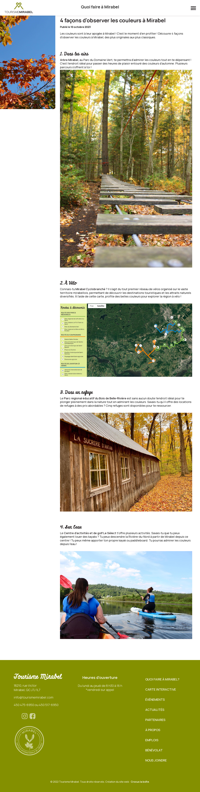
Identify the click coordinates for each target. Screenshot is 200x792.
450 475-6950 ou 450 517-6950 (36, 705)
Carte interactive (160, 689)
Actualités (154, 710)
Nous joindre (156, 760)
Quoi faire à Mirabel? (162, 679)
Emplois (151, 740)
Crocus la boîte (140, 781)
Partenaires (155, 720)
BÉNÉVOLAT (154, 750)
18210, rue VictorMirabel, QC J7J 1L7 (27, 687)
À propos (152, 730)
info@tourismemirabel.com (33, 697)
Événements (155, 699)
